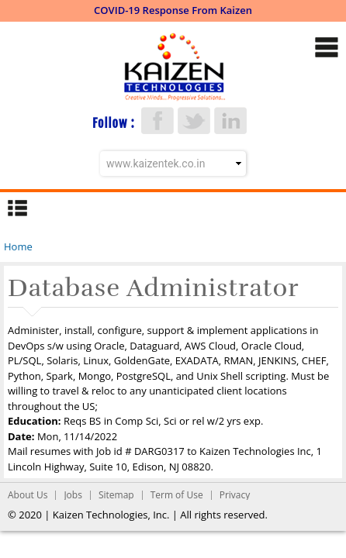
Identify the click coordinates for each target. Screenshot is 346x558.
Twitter (194, 120)
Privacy (235, 494)
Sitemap (116, 494)
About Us (27, 494)
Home (18, 246)
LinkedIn (230, 120)
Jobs (73, 494)
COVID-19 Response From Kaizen (173, 10)
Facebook (157, 120)
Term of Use (177, 494)
